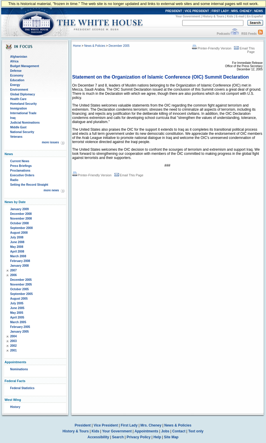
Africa (14, 61)
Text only (195, 431)
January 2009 (19, 209)
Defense (16, 70)
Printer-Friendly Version (211, 48)
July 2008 (17, 237)
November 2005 (21, 284)
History (15, 407)
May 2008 (16, 246)
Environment (19, 89)
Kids (230, 16)
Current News (19, 161)
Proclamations (20, 170)
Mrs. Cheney (150, 425)
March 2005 (18, 322)
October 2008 (19, 223)
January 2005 (19, 331)
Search (118, 437)
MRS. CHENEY (241, 11)
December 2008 (21, 213)
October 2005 (19, 289)
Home (77, 45)
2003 (13, 341)
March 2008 (18, 256)
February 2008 (20, 261)
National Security (22, 132)
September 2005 (21, 294)
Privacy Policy (138, 437)
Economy (17, 75)
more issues (50, 142)
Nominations (19, 369)
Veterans (16, 136)
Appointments (146, 431)
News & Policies (94, 45)
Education (17, 80)
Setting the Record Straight (29, 184)
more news (51, 190)
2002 (13, 345)
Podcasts (223, 33)
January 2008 (19, 265)
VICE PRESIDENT (197, 11)
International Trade (23, 113)
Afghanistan (18, 56)
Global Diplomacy (22, 94)
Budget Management (24, 66)
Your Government (187, 16)
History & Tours (213, 16)
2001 (13, 350)
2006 (13, 275)
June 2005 (17, 308)
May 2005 (16, 312)
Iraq (13, 118)
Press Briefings (21, 165)
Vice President (105, 425)
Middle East (18, 127)
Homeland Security (23, 103)
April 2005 (17, 317)
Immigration (18, 108)
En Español (255, 16)
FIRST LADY (220, 11)
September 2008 (21, 228)
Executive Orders (22, 175)
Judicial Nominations (25, 122)
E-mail (240, 16)
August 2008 (19, 232)
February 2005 (20, 326)
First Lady (129, 425)
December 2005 (21, 279)
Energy (15, 85)
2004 (13, 336)
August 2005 (19, 298)
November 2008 (21, 218)
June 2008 (17, 242)
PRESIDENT (173, 11)
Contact (178, 431)
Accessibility (98, 437)
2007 (13, 270)
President (83, 425)
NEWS (258, 11)
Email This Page (128, 175)
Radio (14, 180)
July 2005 (17, 303)
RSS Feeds (249, 33)
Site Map (171, 437)
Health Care (18, 99)
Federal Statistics (22, 388)
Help (157, 437)
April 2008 (17, 251)
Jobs (165, 431)
